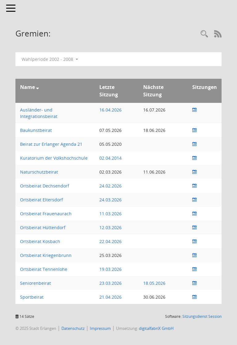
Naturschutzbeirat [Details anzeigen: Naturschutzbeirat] (39, 172)
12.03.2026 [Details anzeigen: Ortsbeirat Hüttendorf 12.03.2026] (110, 227)
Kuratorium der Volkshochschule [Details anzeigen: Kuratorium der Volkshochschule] (54, 158)
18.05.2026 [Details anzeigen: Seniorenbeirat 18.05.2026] (154, 283)
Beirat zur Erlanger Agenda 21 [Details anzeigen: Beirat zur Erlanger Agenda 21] (51, 144)
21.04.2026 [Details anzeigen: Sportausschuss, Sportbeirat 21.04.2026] (110, 297)
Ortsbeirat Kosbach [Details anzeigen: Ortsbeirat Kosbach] (40, 241)
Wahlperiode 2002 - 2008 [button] (50, 59)
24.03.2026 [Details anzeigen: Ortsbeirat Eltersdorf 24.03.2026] (110, 200)
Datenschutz (73, 328)
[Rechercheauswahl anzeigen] (204, 34)
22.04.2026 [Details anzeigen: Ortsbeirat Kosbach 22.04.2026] (110, 241)
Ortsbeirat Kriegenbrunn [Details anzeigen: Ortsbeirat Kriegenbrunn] (46, 255)
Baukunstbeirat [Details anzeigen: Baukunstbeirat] (36, 130)
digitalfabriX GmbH (156, 328)
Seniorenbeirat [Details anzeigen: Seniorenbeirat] (35, 283)
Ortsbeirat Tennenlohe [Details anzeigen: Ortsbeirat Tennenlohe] (43, 269)
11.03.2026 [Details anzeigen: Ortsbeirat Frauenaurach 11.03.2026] (110, 214)
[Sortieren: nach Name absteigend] (37, 87)
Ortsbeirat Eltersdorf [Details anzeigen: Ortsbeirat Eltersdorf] (41, 200)
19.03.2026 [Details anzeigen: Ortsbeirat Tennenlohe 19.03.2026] (110, 269)
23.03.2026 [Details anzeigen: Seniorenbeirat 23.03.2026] (110, 283)
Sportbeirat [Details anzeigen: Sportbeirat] (32, 297)
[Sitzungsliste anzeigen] (194, 110)
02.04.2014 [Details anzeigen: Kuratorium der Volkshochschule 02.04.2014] (110, 158)
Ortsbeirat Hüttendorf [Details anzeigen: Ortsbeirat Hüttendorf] (42, 227)
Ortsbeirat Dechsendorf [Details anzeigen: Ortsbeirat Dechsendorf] (44, 186)
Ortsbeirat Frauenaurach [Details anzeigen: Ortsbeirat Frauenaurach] (46, 214)
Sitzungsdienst (202, 316)
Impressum (100, 328)
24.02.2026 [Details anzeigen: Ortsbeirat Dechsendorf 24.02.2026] (110, 186)
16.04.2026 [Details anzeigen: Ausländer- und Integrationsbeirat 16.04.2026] (110, 110)
